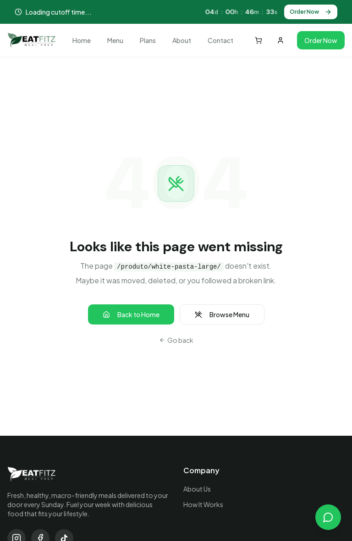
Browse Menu (222, 314)
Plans (148, 40)
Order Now (311, 12)
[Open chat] (328, 517)
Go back (176, 340)
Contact (220, 40)
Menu (115, 40)
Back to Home (131, 314)
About (181, 40)
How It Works (203, 504)
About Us (197, 489)
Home (81, 40)
